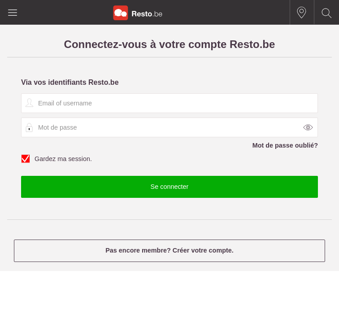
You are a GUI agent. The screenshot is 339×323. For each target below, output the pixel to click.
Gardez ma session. (169, 159)
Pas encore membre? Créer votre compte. (169, 250)
